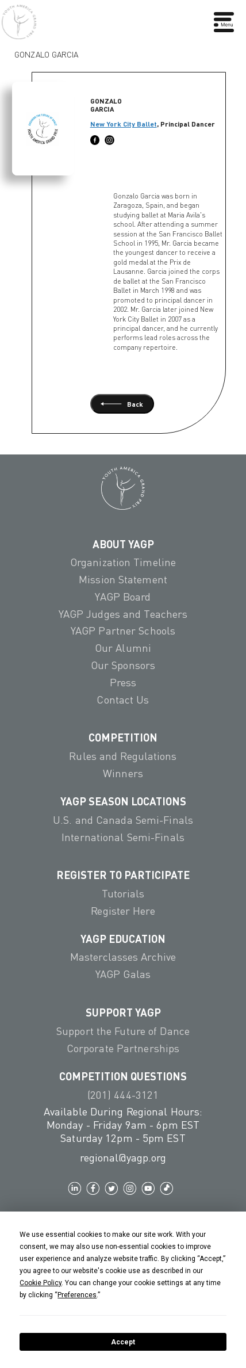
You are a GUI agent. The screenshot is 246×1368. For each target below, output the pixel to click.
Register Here (123, 910)
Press (123, 682)
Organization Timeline (123, 562)
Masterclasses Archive (123, 956)
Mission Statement (123, 579)
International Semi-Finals (123, 837)
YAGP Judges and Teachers (123, 613)
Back (122, 404)
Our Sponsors (123, 665)
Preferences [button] (77, 1295)
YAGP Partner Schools (123, 630)
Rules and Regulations (122, 756)
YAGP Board (123, 596)
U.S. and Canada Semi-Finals (123, 819)
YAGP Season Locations (123, 801)
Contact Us (123, 699)
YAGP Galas (123, 974)
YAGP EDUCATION (123, 938)
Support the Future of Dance (123, 1031)
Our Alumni (123, 647)
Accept (123, 1342)
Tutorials (123, 893)
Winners (123, 773)
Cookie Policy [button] (41, 1283)
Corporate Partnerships (123, 1048)
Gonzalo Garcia (46, 51)
